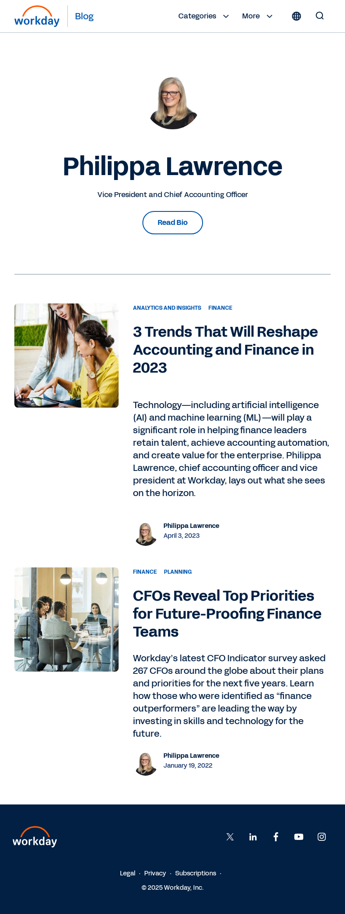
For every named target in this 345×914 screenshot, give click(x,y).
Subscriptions (195, 873)
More (258, 16)
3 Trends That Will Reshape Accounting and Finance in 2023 (225, 350)
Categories (204, 16)
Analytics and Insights (167, 308)
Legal (127, 873)
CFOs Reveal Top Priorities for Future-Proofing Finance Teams (227, 614)
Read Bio (173, 222)
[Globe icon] (296, 16)
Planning (178, 572)
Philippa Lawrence (191, 526)
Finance (220, 308)
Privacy (155, 873)
